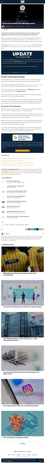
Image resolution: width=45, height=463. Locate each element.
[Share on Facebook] (26, 229)
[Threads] (27, 451)
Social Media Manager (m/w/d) (13, 181)
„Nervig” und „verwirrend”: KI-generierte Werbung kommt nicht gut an (19, 158)
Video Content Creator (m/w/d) (13, 206)
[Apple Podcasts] (24, 451)
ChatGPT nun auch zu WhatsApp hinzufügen (21, 44)
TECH (8, 21)
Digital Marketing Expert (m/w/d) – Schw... (16, 211)
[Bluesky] (29, 451)
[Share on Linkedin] (34, 229)
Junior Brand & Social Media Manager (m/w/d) (17, 191)
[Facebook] (14, 451)
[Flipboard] (20, 451)
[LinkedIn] (43, 234)
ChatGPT (38, 39)
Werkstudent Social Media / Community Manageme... (18, 216)
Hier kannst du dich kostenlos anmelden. (10, 174)
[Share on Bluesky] (40, 229)
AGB (26, 72)
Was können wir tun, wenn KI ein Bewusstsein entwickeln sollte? (18, 163)
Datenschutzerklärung (16, 72)
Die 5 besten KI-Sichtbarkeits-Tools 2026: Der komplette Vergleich (22, 307)
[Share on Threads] (37, 229)
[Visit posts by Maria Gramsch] (3, 26)
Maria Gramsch (8, 26)
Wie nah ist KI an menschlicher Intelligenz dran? (14, 161)
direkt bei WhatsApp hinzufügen (32, 84)
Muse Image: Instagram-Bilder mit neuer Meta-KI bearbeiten (21, 405)
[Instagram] (17, 451)
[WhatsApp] (25, 451)
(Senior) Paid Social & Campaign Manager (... (16, 196)
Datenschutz (10, 461)
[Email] (42, 229)
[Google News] (16, 451)
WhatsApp (13, 79)
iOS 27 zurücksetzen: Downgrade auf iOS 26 (15, 437)
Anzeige (5, 304)
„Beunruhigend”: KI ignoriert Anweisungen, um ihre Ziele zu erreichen (18, 165)
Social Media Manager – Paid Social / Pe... (16, 186)
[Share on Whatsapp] (32, 229)
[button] (40, 460)
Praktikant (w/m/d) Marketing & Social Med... (16, 201)
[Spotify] (22, 451)
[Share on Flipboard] (29, 229)
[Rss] (31, 451)
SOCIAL (4, 21)
